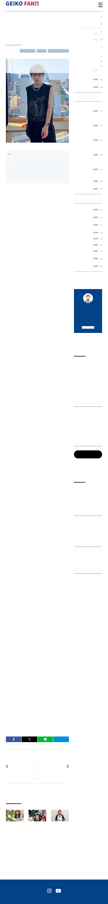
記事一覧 (82, 454)
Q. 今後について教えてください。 (25, 179)
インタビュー (27, 51)
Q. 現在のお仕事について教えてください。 (29, 173)
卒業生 (41, 51)
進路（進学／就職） (58, 51)
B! (61, 739)
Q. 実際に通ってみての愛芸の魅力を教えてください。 (34, 168)
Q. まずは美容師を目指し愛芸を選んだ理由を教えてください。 (37, 161)
